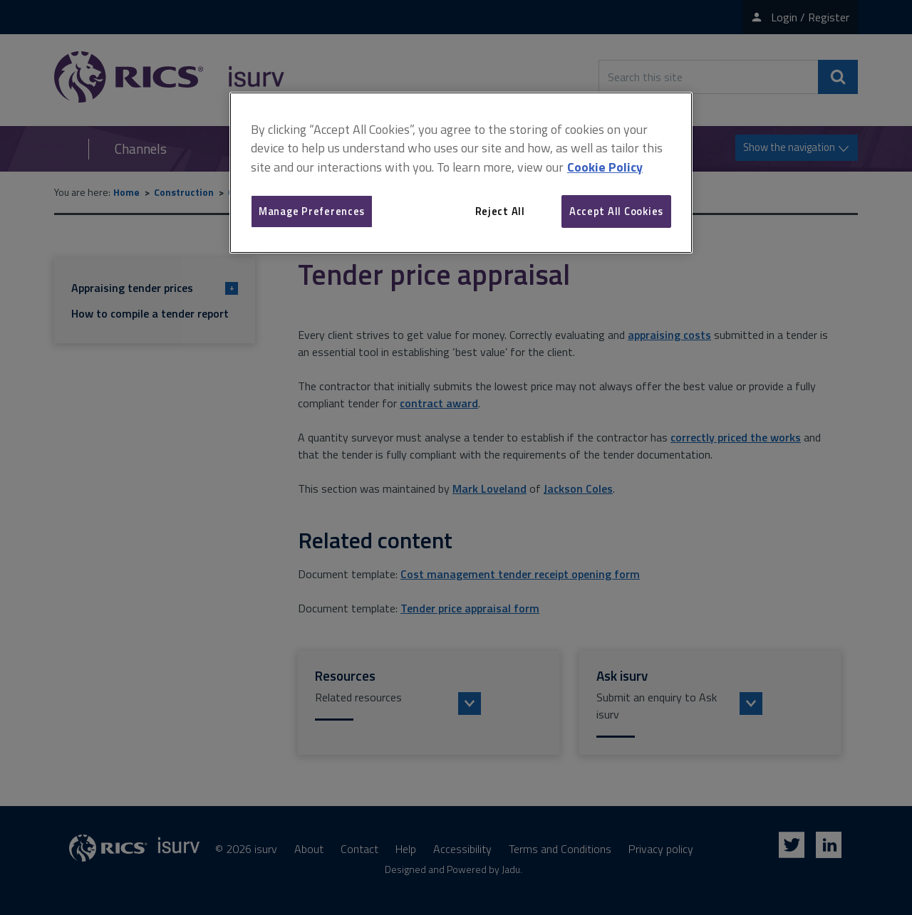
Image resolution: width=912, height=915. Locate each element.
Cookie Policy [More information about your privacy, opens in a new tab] (605, 167)
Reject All (500, 211)
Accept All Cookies (616, 211)
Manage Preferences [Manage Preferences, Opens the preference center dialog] (312, 211)
